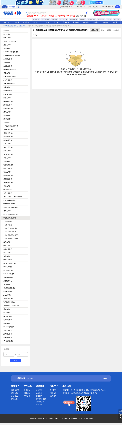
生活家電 (46, 22)
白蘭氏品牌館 (7, 66)
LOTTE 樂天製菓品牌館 (10, 214)
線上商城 (36, 19)
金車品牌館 (7, 87)
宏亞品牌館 (7, 242)
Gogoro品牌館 (7, 94)
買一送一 (54, 19)
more (105, 379)
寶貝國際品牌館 (8, 136)
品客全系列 (8, 225)
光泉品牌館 (7, 45)
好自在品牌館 (7, 193)
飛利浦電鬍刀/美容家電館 (11, 305)
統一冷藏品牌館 (8, 175)
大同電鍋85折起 (60, 16)
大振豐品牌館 (7, 59)
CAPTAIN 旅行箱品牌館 (10, 52)
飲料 (85, 16)
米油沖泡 (36, 22)
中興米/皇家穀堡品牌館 (10, 126)
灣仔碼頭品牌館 (8, 182)
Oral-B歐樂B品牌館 (9, 200)
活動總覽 (101, 19)
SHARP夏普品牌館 (9, 288)
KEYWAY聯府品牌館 (9, 263)
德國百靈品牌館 (8, 298)
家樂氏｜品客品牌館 (9, 218)
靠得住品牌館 (7, 249)
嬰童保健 (76, 22)
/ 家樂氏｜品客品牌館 (19, 26)
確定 (15, 361)
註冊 (89, 7)
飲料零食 (26, 22)
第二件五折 (63, 19)
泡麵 (81, 16)
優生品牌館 (7, 256)
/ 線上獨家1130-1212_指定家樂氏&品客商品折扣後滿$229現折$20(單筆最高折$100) (48, 26)
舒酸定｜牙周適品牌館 (10, 207)
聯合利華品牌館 (8, 101)
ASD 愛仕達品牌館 (9, 83)
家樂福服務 (64, 7)
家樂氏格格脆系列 (10, 231)
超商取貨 (116, 19)
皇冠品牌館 (7, 115)
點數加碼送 (73, 19)
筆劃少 (109, 30)
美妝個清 (66, 22)
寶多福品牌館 (7, 105)
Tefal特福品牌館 (8, 277)
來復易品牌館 (7, 337)
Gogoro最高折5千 (42, 16)
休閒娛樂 (86, 22)
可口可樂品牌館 (8, 154)
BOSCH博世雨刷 (8, 327)
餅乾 (77, 16)
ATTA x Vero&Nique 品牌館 (11, 55)
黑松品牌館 (7, 151)
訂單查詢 (103, 7)
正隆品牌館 (7, 62)
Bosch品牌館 (7, 316)
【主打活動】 (9, 221)
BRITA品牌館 (7, 267)
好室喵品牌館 (7, 260)
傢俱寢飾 (105, 22)
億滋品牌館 (7, 211)
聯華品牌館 (7, 38)
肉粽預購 (52, 16)
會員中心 (95, 7)
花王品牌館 (7, 143)
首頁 (4, 26)
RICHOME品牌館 (8, 274)
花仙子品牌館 (7, 80)
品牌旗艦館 (45, 19)
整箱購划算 (91, 19)
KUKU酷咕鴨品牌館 (9, 69)
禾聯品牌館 (7, 309)
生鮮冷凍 (16, 22)
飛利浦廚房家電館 (9, 302)
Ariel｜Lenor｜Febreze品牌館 (12, 196)
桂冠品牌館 (7, 172)
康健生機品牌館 (8, 147)
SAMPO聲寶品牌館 (9, 76)
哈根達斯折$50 (31, 16)
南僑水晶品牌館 (8, 140)
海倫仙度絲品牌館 (9, 204)
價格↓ (103, 30)
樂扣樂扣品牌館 (8, 270)
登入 (85, 7)
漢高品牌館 (7, 112)
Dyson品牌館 (7, 291)
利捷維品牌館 (7, 320)
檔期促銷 (82, 19)
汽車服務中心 (7, 281)
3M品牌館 (6, 122)
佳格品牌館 (7, 158)
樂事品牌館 (7, 73)
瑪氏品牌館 (7, 48)
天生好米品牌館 (8, 133)
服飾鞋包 (115, 22)
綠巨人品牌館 (7, 168)
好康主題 (6, 22)
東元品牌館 (7, 284)
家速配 (109, 19)
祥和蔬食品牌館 (8, 341)
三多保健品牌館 (8, 129)
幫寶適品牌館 (7, 189)
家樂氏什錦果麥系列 (11, 228)
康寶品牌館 (7, 161)
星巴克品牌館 (7, 179)
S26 (67, 16)
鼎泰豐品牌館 (7, 330)
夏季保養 (72, 16)
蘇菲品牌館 (7, 252)
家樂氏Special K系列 (11, 238)
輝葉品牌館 (7, 98)
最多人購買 (95, 30)
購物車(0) (110, 7)
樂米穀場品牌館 (8, 108)
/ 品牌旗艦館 (9, 26)
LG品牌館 (6, 313)
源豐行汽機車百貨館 (9, 41)
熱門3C (56, 22)
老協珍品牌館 (7, 91)
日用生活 (96, 22)
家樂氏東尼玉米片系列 (12, 235)
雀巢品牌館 (7, 186)
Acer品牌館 (7, 295)
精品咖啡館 (7, 119)
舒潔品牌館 (7, 245)
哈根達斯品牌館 (8, 165)
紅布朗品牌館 (7, 334)
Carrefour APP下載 (76, 7)
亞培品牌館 (7, 323)
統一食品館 (7, 34)
